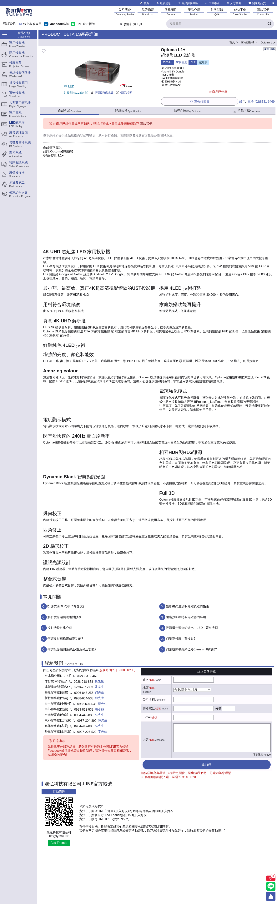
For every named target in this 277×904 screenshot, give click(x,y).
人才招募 (233, 3)
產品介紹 (69, 111)
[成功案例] (240, 12)
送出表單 (207, 764)
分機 (218, 708)
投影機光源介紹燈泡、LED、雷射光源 (192, 627)
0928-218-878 (83, 681)
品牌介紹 (187, 111)
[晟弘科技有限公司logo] (19, 15)
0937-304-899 (87, 720)
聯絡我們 (146, 123)
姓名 (146, 679)
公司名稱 (149, 699)
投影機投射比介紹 (60, 627)
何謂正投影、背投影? (180, 638)
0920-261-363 (83, 687)
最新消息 (163, 3)
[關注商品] (270, 878)
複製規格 (269, 49)
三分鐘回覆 (199, 101)
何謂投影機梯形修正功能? (65, 638)
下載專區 (212, 3)
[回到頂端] (270, 896)
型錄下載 (246, 111)
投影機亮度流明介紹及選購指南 (187, 606)
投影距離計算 (101, 92)
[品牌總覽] (148, 12)
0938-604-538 (83, 698)
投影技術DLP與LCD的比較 (66, 606)
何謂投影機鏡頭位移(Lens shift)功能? (191, 649)
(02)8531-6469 (264, 101)
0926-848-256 (83, 692)
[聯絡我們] (263, 12)
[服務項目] (171, 12)
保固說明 (124, 92)
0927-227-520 (87, 731)
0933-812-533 (83, 709)
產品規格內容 (74, 135)
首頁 (144, 3)
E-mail (147, 717)
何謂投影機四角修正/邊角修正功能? (72, 649)
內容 (146, 739)
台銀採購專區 (188, 3)
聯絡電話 (149, 708)
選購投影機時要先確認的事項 (186, 617)
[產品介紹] (194, 12)
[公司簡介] (124, 12)
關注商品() (257, 3)
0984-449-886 (83, 715)
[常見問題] (217, 12)
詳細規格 (128, 111)
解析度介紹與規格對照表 (64, 617)
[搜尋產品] (220, 23)
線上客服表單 (32, 24)
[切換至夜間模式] (273, 3)
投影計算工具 (130, 24)
